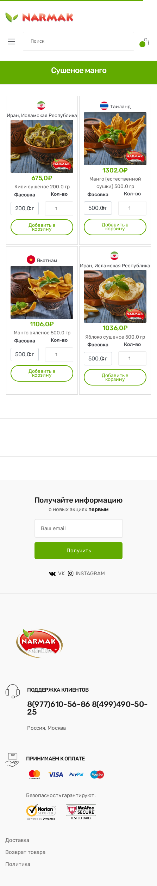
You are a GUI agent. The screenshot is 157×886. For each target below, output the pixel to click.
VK (57, 573)
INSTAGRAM (86, 573)
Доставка (17, 840)
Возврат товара (25, 852)
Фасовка (24, 195)
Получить (79, 550)
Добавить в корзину (42, 227)
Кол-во (59, 194)
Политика (17, 864)
